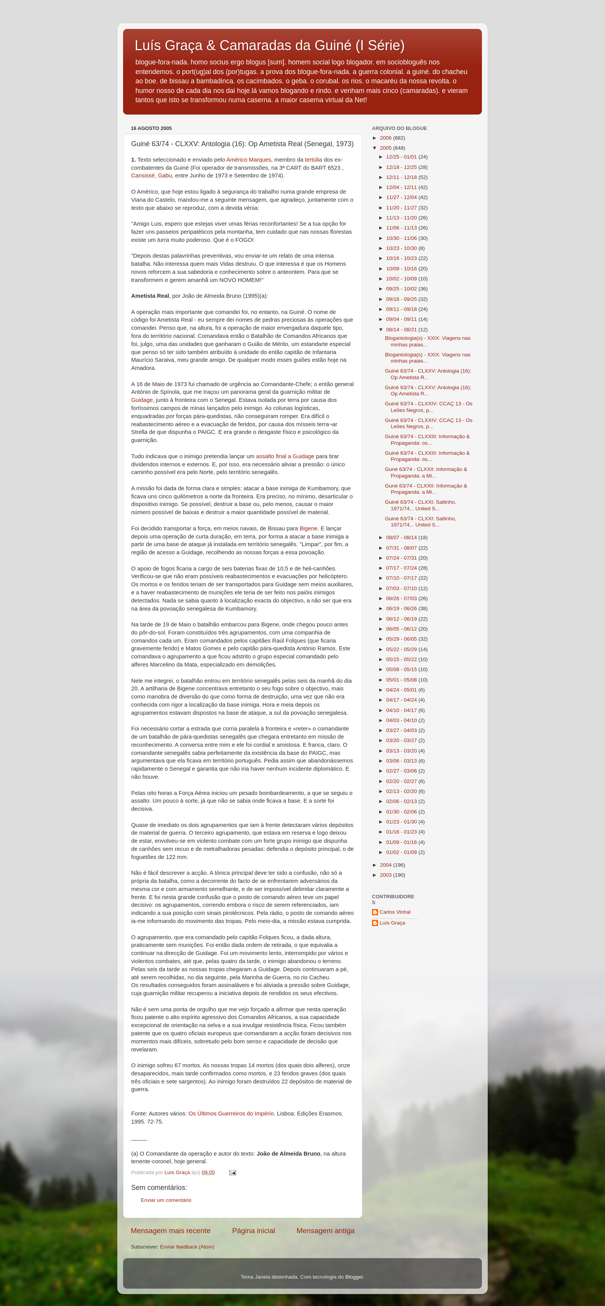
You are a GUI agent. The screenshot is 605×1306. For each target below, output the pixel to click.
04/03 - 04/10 (402, 720)
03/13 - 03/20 (402, 751)
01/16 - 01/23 (402, 832)
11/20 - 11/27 (402, 208)
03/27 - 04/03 (402, 730)
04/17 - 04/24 (402, 700)
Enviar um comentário (166, 1200)
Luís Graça (392, 923)
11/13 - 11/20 (402, 218)
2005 (386, 148)
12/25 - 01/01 (402, 157)
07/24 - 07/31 (402, 558)
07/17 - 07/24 (402, 568)
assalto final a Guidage (286, 456)
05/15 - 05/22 (402, 659)
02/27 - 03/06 (402, 771)
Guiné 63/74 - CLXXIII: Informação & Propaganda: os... (427, 439)
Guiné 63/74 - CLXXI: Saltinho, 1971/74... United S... (420, 505)
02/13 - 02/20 (402, 791)
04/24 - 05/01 (402, 690)
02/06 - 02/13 (402, 801)
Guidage (142, 400)
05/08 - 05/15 (402, 669)
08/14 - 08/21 (402, 329)
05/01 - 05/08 (402, 680)
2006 (386, 138)
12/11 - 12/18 (402, 177)
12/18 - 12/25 (402, 167)
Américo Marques (248, 160)
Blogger (354, 1277)
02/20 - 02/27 (402, 781)
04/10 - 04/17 (402, 710)
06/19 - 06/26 (402, 608)
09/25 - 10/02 (402, 289)
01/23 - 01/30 (402, 822)
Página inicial (253, 1231)
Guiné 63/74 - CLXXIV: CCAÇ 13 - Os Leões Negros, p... (429, 407)
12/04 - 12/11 (402, 187)
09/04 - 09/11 (402, 319)
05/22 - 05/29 (402, 649)
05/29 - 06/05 (402, 639)
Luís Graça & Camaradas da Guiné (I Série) (270, 45)
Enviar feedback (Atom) (187, 1247)
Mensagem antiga (326, 1231)
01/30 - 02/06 (402, 812)
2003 (386, 875)
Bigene (308, 528)
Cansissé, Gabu (151, 175)
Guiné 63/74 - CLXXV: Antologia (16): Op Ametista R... (428, 374)
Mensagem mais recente (171, 1231)
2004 (386, 865)
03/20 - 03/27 (402, 740)
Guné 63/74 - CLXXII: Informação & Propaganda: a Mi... (426, 472)
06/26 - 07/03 (402, 598)
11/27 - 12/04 (402, 197)
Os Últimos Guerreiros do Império (231, 1113)
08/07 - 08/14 (402, 537)
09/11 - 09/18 (402, 309)
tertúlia (313, 160)
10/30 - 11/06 (402, 238)
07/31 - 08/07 (402, 548)
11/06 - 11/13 (402, 228)
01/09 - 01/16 (402, 842)
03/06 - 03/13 (402, 761)
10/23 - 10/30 (402, 248)
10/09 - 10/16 (402, 269)
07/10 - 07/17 (402, 578)
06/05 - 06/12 (402, 629)
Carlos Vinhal (395, 912)
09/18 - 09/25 (402, 299)
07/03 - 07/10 (402, 588)
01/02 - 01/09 (402, 852)
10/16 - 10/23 (402, 258)
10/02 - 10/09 (402, 279)
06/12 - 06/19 (402, 619)
